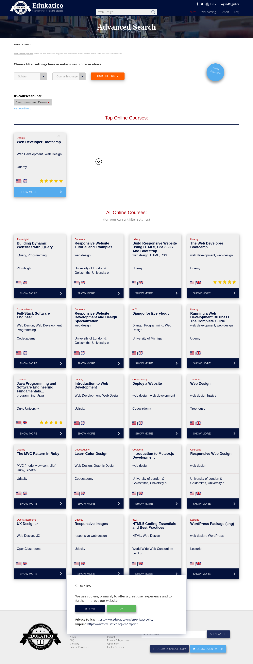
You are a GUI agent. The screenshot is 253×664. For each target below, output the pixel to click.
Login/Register (229, 4)
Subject (32, 67)
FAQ (236, 12)
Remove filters (22, 99)
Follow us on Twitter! (208, 649)
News (73, 637)
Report (225, 12)
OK (121, 608)
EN (211, 4)
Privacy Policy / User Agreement (118, 642)
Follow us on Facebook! (169, 649)
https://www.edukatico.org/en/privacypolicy (124, 619)
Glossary (74, 643)
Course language (71, 67)
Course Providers (79, 647)
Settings (90, 608)
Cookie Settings (115, 647)
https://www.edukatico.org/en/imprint (112, 624)
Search (192, 12)
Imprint (111, 637)
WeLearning (208, 12)
